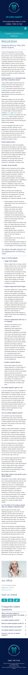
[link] (14, 7)
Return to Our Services (9, 41)
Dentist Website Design (14, 666)
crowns (9, 113)
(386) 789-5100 (14, 24)
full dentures (4, 116)
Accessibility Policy (14, 664)
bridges (15, 113)
